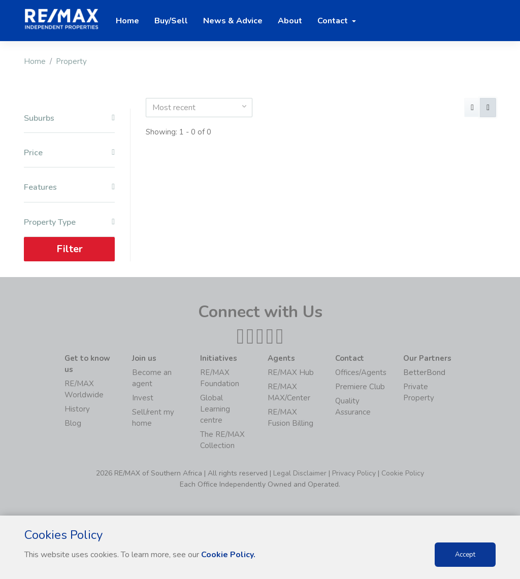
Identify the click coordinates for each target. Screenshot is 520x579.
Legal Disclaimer (300, 473)
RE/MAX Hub (291, 372)
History (77, 409)
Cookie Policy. (228, 554)
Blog (72, 423)
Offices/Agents (360, 372)
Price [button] (69, 153)
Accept (465, 554)
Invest (142, 398)
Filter (69, 249)
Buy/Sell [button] (171, 20)
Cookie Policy (402, 473)
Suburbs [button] (69, 118)
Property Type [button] (69, 222)
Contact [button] (333, 20)
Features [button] (69, 187)
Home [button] (127, 20)
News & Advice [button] (233, 20)
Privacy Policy (354, 473)
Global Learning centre (215, 409)
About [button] (290, 20)
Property (71, 61)
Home (35, 61)
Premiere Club (360, 387)
